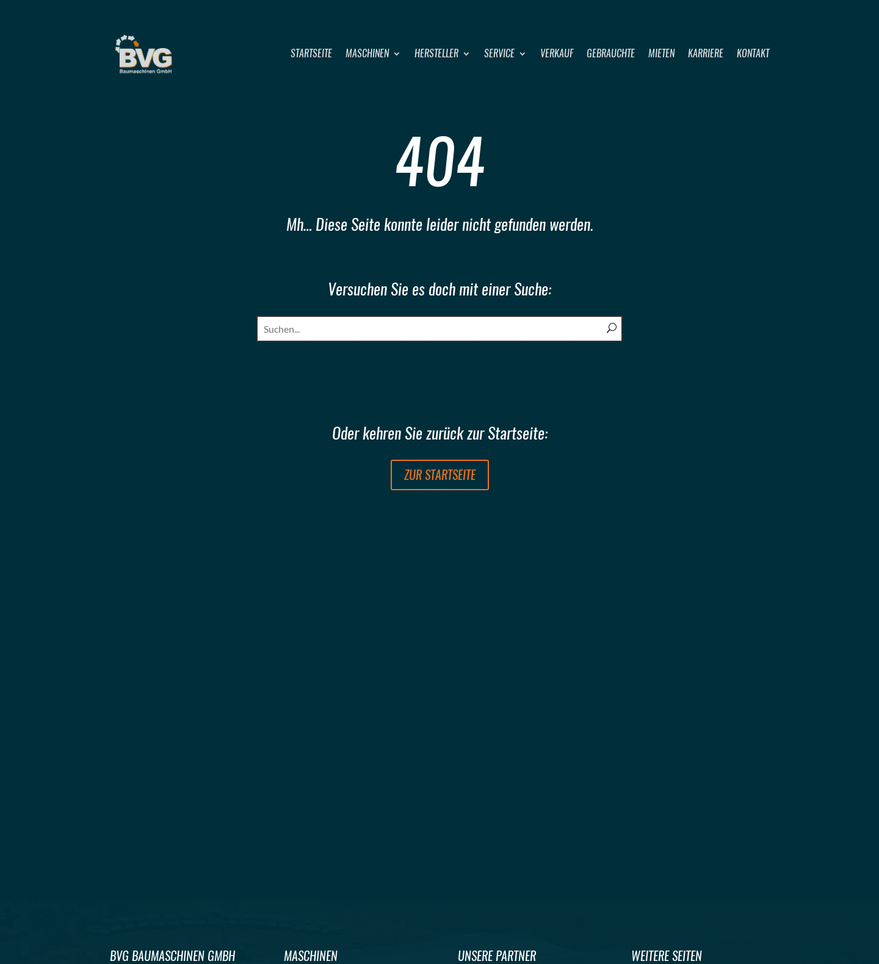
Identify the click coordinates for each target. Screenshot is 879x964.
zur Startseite (440, 474)
